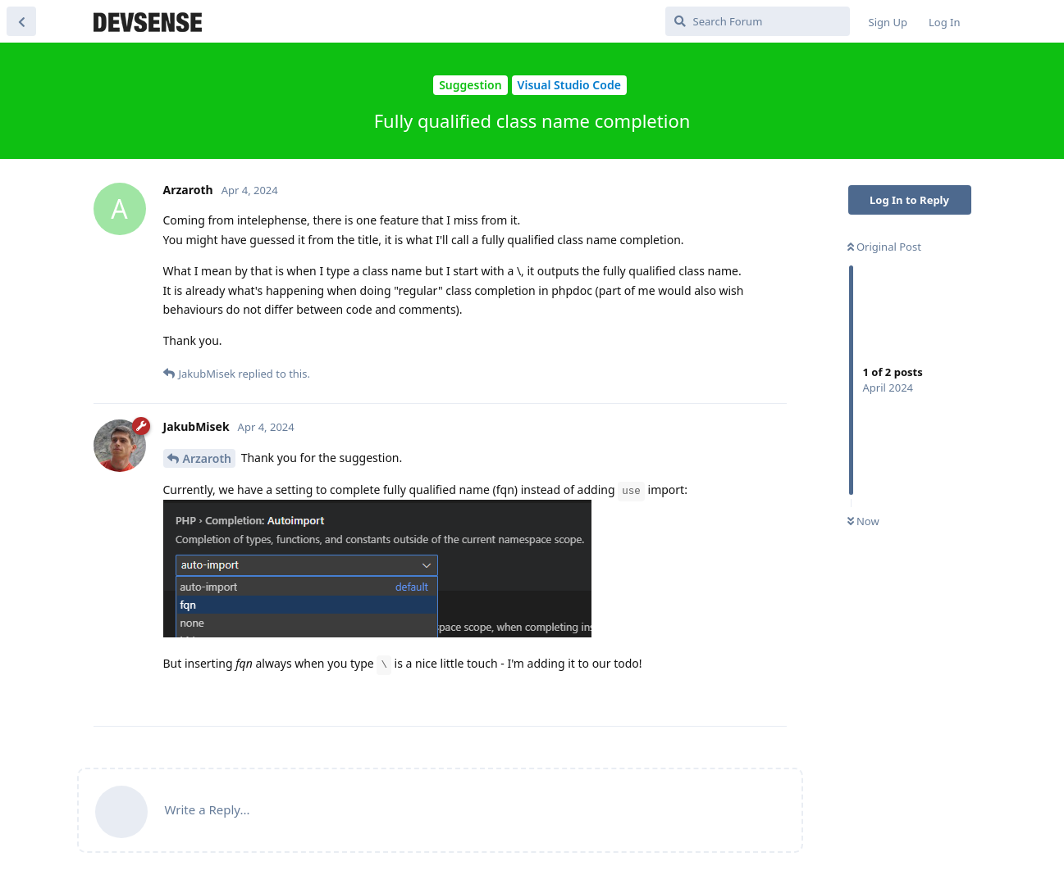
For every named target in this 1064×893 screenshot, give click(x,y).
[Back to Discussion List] (21, 21)
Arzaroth (207, 458)
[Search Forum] (757, 21)
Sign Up (888, 22)
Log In (945, 22)
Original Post (884, 246)
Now (863, 521)
